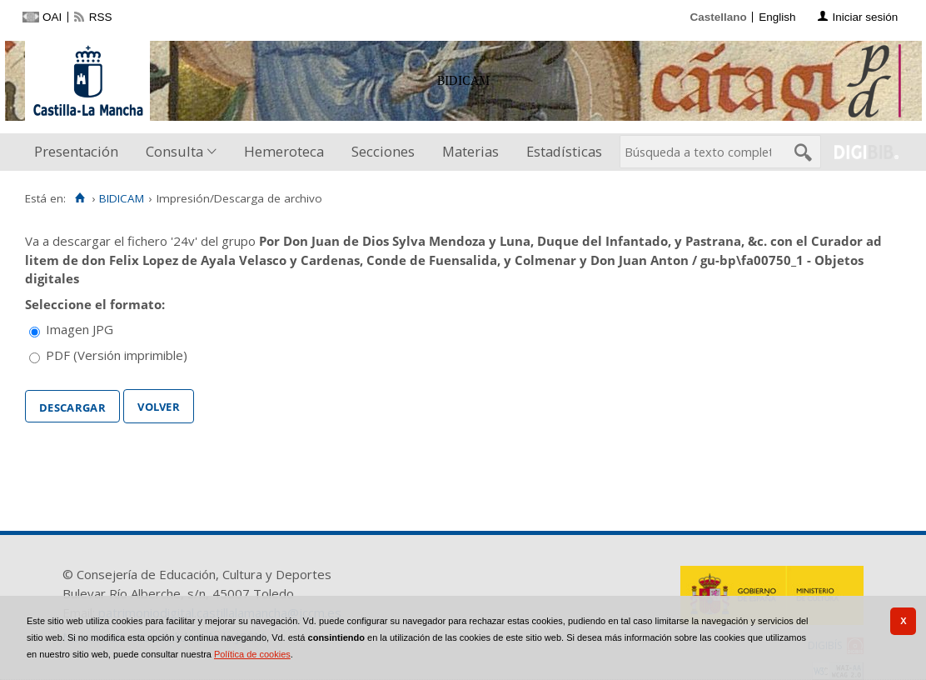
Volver (158, 405)
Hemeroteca (284, 151)
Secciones (383, 151)
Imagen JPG (79, 329)
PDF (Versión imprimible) (116, 355)
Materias (470, 151)
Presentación (76, 151)
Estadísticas (564, 151)
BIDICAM (121, 198)
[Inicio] (79, 198)
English (777, 17)
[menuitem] (79, 152)
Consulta (174, 151)
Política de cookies (252, 654)
